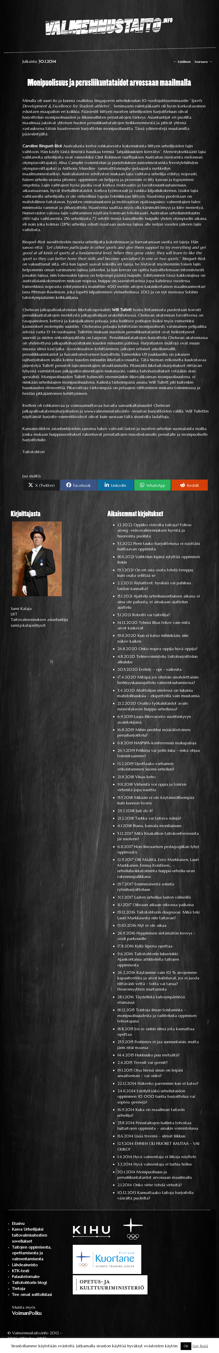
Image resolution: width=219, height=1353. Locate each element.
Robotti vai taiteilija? (151, 614)
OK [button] (186, 1346)
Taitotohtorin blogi (29, 1282)
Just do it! (144, 810)
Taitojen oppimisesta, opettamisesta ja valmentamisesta (31, 1253)
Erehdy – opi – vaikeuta (160, 669)
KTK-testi (20, 1270)
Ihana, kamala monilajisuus (157, 825)
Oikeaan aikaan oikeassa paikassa (163, 904)
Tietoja (18, 1288)
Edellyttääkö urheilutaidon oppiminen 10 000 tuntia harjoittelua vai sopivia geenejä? (156, 1096)
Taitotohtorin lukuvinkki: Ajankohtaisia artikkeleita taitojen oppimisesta (148, 959)
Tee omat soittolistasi (32, 1294)
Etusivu (18, 1223)
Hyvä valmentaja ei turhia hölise (163, 1164)
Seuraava (204, 62)
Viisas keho (145, 776)
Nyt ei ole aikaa (152, 925)
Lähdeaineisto (25, 1265)
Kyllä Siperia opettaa (153, 945)
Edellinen (182, 62)
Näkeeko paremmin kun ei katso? (168, 1083)
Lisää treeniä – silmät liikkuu (160, 1135)
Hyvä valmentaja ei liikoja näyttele (164, 1156)
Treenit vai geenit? (150, 1062)
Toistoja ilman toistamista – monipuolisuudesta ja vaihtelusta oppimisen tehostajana (157, 1015)
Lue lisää (200, 1345)
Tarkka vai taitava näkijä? (158, 818)
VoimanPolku (26, 1313)
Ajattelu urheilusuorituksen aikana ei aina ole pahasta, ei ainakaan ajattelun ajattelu (158, 601)
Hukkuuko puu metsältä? (157, 1054)
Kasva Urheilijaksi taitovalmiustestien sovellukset (29, 1235)
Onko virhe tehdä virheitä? (157, 1184)
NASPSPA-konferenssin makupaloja (165, 742)
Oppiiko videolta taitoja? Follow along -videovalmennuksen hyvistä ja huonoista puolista (154, 530)
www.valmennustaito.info (106, 411)
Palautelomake (26, 1276)
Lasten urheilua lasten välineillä (162, 897)
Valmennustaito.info (30, 1332)
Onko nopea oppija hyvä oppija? (168, 648)
